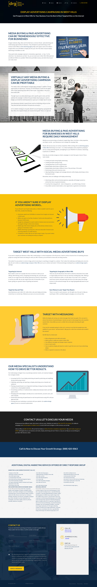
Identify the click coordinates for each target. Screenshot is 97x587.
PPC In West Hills (39, 479)
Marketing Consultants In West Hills (16, 474)
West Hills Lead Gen (40, 476)
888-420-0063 (83, 3)
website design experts (82, 263)
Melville (9, 490)
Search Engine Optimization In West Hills (72, 480)
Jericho (11, 498)
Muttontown (25, 498)
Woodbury (21, 490)
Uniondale (10, 501)
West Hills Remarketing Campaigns (16, 480)
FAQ (66, 3)
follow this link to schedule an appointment (55, 429)
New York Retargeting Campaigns (47, 504)
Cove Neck (20, 498)
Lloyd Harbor (16, 499)
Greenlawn (31, 493)
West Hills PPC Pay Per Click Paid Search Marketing (74, 479)
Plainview (10, 491)
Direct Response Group (20, 583)
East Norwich (20, 496)
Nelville (21, 499)
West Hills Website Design (41, 485)
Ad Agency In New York (44, 490)
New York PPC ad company (65, 423)
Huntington (21, 491)
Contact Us (74, 3)
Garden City (25, 499)
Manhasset (15, 501)
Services (51, 3)
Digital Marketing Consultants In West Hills (44, 474)
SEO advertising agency (27, 46)
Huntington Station (27, 490)
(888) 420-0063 (27, 429)
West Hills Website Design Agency (71, 485)
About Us (59, 3)
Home (44, 3)
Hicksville (16, 498)
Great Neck (20, 501)
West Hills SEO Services (41, 482)
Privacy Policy (21, 562)
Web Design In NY (42, 510)
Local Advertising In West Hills (15, 477)
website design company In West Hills (30, 263)
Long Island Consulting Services (44, 491)
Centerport (29, 495)
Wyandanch (15, 496)
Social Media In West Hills (69, 482)
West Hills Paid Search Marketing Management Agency (20, 479)
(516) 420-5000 (68, 531)
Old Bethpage (30, 491)
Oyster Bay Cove (22, 495)
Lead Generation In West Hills (70, 476)
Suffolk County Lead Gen (43, 496)
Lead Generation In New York (54, 496)
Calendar (67, 538)
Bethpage (10, 496)
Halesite (10, 495)
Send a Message (16, 568)
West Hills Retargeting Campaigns (43, 480)
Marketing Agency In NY (52, 498)
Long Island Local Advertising (42, 498)
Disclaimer (86, 583)
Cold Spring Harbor (12, 493)
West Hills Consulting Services (70, 473)
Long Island (28, 488)
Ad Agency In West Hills (13, 473)
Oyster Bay (18, 493)
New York (23, 488)
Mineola (29, 499)
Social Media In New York (47, 509)
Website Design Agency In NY (52, 510)
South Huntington (15, 490)
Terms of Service (72, 583)
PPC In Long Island (49, 501)
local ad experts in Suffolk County (31, 425)
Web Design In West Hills (14, 485)
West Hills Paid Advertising (69, 477)
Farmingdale (26, 496)
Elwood (17, 495)
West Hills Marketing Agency (42, 477)
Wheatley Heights (24, 493)
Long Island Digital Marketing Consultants (49, 493)
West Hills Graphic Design (14, 476)
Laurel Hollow (15, 491)
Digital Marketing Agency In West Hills (71, 474)
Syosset (25, 491)
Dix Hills (13, 495)
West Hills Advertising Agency (42, 473)
